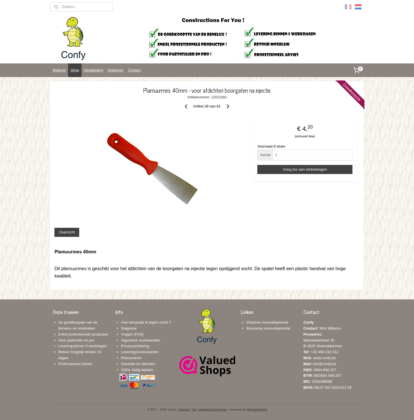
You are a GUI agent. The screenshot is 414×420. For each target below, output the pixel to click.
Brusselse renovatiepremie (268, 328)
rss (194, 409)
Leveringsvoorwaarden (140, 352)
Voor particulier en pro (76, 340)
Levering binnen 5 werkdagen (82, 346)
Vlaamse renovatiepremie (267, 322)
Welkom (59, 70)
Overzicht (67, 232)
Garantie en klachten (138, 364)
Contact (134, 70)
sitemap (183, 409)
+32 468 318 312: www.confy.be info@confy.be (321, 358)
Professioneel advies (75, 364)
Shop (74, 70)
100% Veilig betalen (137, 370)
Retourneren (131, 358)
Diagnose (115, 70)
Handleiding (93, 70)
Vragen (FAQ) (132, 334)
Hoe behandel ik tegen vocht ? (146, 322)
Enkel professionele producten (83, 334)
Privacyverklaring (135, 346)
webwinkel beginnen (213, 409)
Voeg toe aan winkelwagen (305, 169)
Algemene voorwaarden (140, 340)
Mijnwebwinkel (257, 409)
